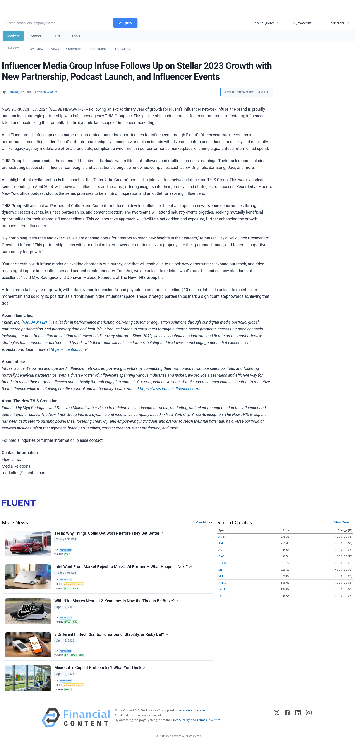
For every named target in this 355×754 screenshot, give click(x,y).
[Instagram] (308, 727)
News (54, 48)
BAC (221, 556)
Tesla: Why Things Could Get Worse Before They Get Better (109, 534)
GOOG (222, 563)
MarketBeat (66, 549)
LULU (68, 626)
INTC (68, 591)
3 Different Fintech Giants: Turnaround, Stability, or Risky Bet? (111, 640)
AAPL (221, 543)
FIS (67, 661)
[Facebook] (287, 727)
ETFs (56, 36)
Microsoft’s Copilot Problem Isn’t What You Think (100, 674)
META (221, 569)
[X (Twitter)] (276, 727)
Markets (13, 36)
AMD (221, 550)
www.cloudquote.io (192, 719)
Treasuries (122, 48)
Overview (36, 48)
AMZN (222, 537)
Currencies (74, 48)
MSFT (69, 698)
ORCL (221, 589)
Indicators (337, 23)
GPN (82, 661)
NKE (76, 626)
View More (203, 522)
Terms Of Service (209, 729)
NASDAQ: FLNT (36, 322)
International (98, 48)
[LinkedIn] (298, 727)
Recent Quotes (264, 23)
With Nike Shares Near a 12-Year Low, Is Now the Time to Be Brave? (117, 605)
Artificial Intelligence (75, 586)
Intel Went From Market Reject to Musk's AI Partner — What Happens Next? (123, 568)
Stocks (36, 36)
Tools (76, 36)
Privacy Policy (180, 729)
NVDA (222, 583)
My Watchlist (302, 23)
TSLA (68, 554)
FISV (74, 661)
